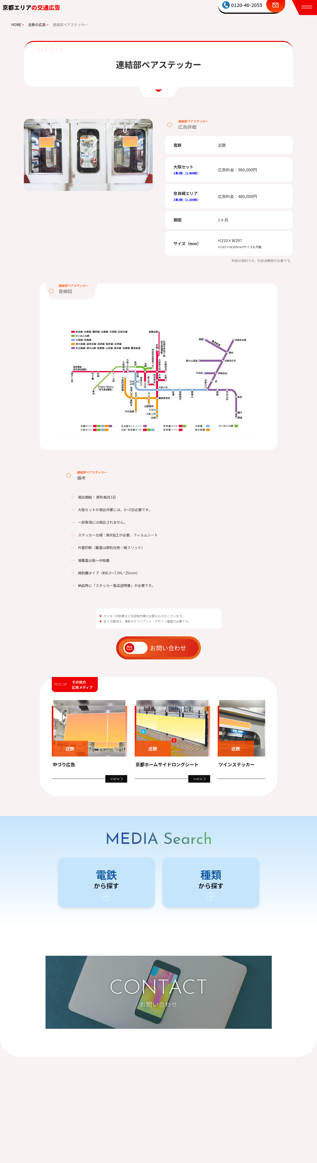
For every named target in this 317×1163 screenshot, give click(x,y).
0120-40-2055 (246, 5)
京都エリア (31, 7)
